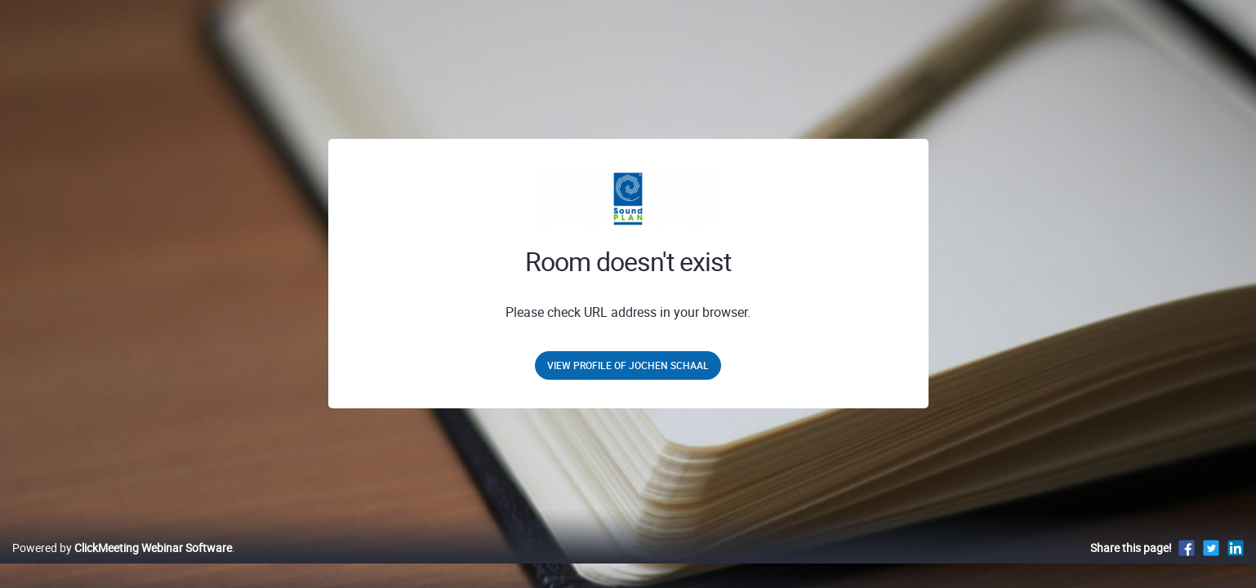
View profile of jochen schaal (628, 365)
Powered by (122, 564)
